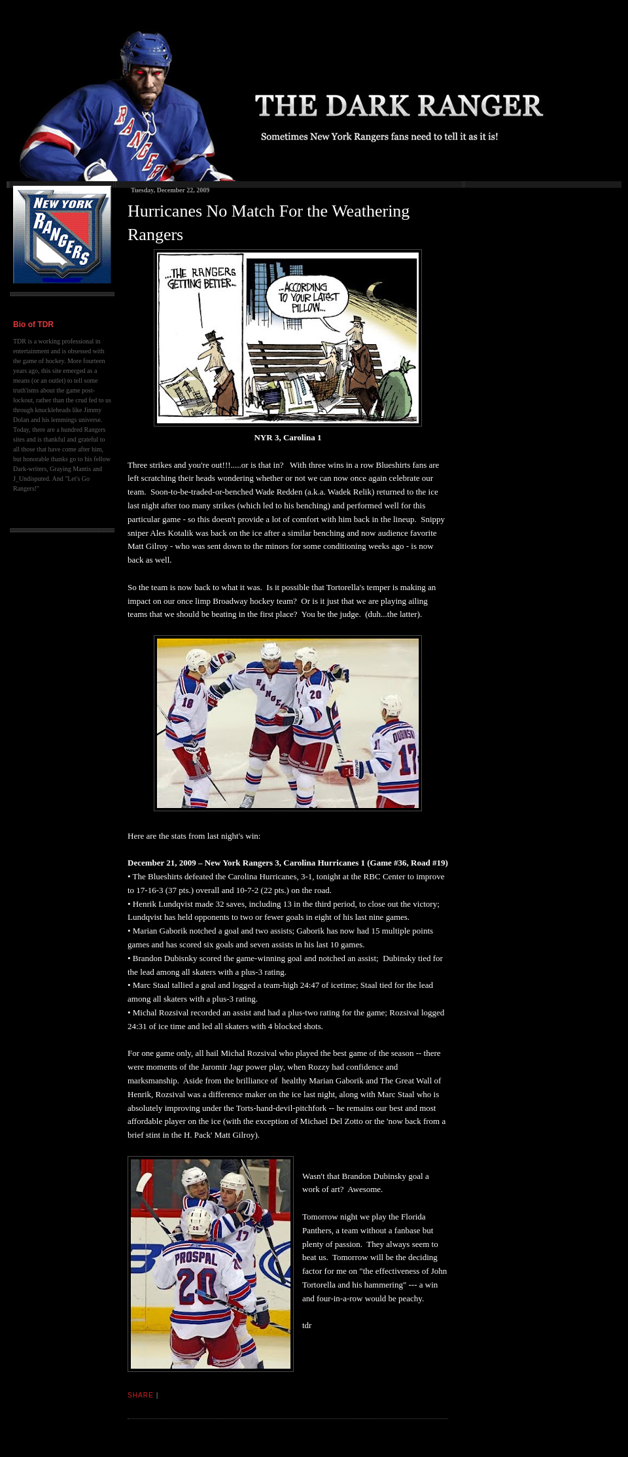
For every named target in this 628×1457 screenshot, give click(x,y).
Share (141, 1395)
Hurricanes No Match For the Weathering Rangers (269, 223)
